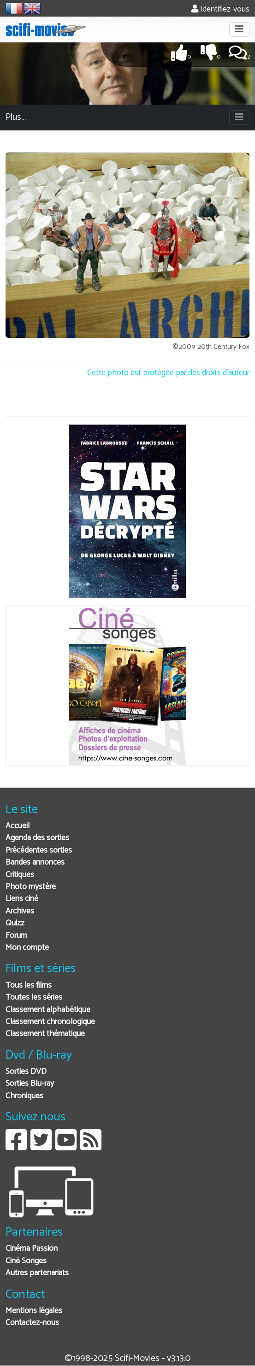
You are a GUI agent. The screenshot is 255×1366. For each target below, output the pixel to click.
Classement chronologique (50, 1022)
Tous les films (29, 985)
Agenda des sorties (37, 838)
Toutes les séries (34, 997)
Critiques (20, 875)
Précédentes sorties (39, 850)
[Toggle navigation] (239, 29)
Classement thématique (45, 1034)
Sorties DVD (26, 1071)
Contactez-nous (32, 1323)
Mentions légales (34, 1311)
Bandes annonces (35, 862)
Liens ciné (22, 899)
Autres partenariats (37, 1273)
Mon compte (27, 947)
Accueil (18, 826)
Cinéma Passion (32, 1248)
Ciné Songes (26, 1261)
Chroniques (24, 1096)
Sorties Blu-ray (30, 1083)
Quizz (15, 923)
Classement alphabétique (48, 1010)
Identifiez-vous (220, 9)
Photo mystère (31, 887)
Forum (16, 935)
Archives (20, 911)
